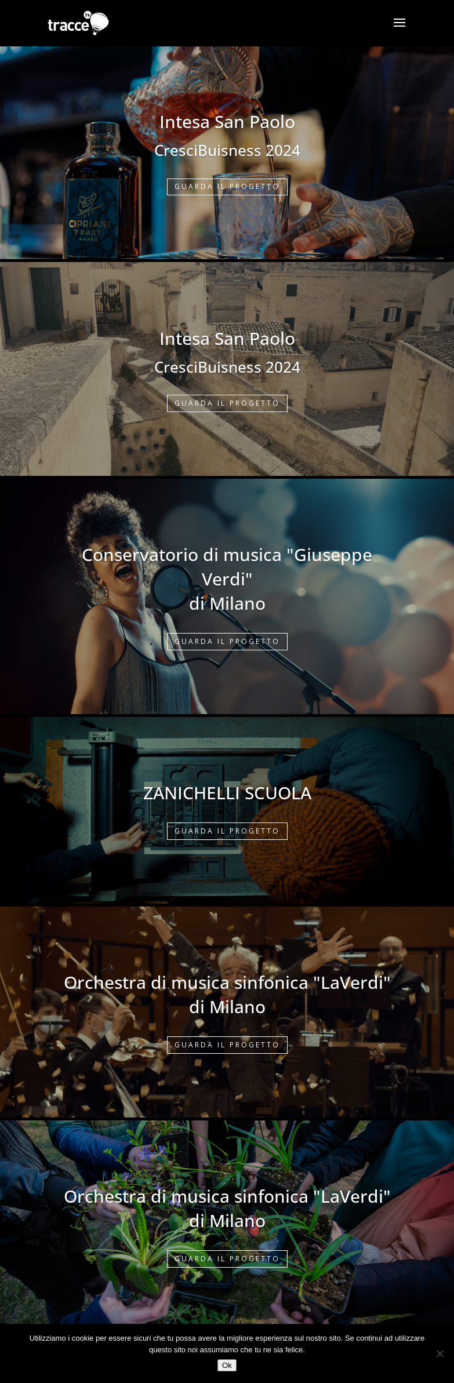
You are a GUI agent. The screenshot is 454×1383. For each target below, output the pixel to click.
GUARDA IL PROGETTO (227, 186)
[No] (439, 1353)
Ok (227, 1365)
